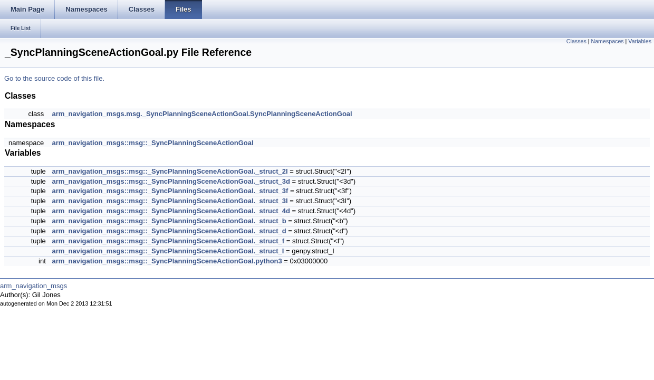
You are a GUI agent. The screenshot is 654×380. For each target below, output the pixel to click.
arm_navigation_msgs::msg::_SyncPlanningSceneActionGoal (152, 143)
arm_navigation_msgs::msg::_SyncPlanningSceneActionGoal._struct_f (168, 241)
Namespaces (607, 41)
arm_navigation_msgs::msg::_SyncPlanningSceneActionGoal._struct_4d (171, 211)
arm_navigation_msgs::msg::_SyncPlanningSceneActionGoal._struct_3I (169, 201)
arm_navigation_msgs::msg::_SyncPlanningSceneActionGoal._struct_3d (171, 181)
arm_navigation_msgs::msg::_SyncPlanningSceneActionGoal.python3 (167, 261)
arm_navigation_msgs (33, 286)
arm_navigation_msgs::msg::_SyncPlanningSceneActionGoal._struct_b (169, 221)
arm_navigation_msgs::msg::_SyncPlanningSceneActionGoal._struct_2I (169, 171)
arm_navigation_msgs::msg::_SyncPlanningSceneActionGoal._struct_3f (170, 191)
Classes (576, 41)
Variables (639, 41)
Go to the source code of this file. (54, 78)
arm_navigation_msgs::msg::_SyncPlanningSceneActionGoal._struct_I (168, 251)
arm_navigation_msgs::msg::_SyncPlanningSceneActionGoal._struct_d (169, 231)
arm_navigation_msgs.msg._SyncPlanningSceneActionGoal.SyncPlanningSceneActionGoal (202, 114)
